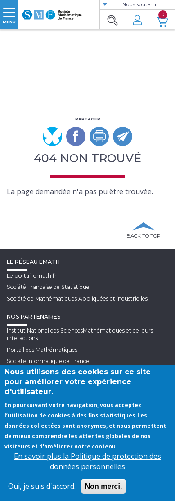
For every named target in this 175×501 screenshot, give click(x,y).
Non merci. (103, 486)
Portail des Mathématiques (42, 349)
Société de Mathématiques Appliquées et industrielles (77, 298)
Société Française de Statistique (48, 287)
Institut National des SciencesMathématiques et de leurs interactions (80, 334)
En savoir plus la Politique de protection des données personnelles (87, 461)
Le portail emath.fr (32, 275)
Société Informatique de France (48, 361)
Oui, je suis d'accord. (42, 486)
